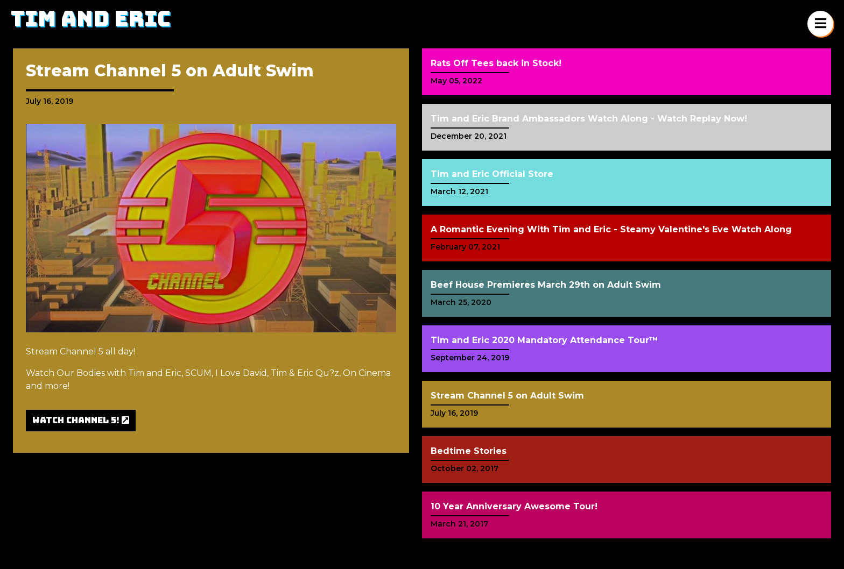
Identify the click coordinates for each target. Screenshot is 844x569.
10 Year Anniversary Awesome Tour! (514, 506)
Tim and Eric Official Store (492, 174)
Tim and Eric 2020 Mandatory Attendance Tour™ (544, 340)
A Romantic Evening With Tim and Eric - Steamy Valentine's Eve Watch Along (611, 229)
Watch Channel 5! (80, 420)
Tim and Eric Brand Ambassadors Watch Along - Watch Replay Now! (589, 118)
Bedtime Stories (469, 451)
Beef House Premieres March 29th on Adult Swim (546, 285)
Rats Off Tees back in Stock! (496, 63)
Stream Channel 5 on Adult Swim (507, 395)
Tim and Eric (91, 18)
